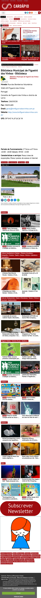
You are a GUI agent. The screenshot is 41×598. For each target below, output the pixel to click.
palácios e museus (32, 19)
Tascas (31, 298)
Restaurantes (11, 298)
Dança (22, 255)
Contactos (3, 576)
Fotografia (5, 255)
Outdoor (4, 382)
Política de (18, 596)
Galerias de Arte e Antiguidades (18, 561)
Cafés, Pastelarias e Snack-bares (10, 557)
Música (28, 255)
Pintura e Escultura (27, 253)
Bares (14, 553)
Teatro (17, 255)
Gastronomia (12, 300)
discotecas (34, 23)
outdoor (11, 19)
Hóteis (8, 341)
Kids (3, 463)
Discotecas (20, 553)
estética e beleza (5, 21)
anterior (36, 64)
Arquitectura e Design (13, 253)
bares (29, 23)
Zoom (27, 162)
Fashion (4, 422)
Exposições (5, 257)
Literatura (34, 255)
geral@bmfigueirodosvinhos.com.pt (20, 108)
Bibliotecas (34, 553)
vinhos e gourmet (28, 17)
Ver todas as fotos (13, 162)
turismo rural (4, 19)
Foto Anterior (4, 162)
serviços (25, 23)
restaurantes (10, 17)
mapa (10, 25)
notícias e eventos (17, 25)
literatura (19, 23)
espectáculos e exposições (24, 21)
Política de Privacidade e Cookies (15, 576)
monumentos (24, 19)
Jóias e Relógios (19, 559)
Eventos (4, 212)
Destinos (25, 341)
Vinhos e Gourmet (6, 553)
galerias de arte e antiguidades (8, 23)
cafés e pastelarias (18, 17)
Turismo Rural (16, 341)
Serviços (3, 559)
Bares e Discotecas (22, 298)
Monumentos (17, 555)
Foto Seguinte (21, 162)
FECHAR (18, 593)
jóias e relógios (13, 21)
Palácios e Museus (6, 555)
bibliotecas (16, 19)
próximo (20, 67)
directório (5, 25)
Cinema (12, 255)
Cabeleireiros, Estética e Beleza (30, 557)
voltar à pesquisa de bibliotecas (9, 67)
